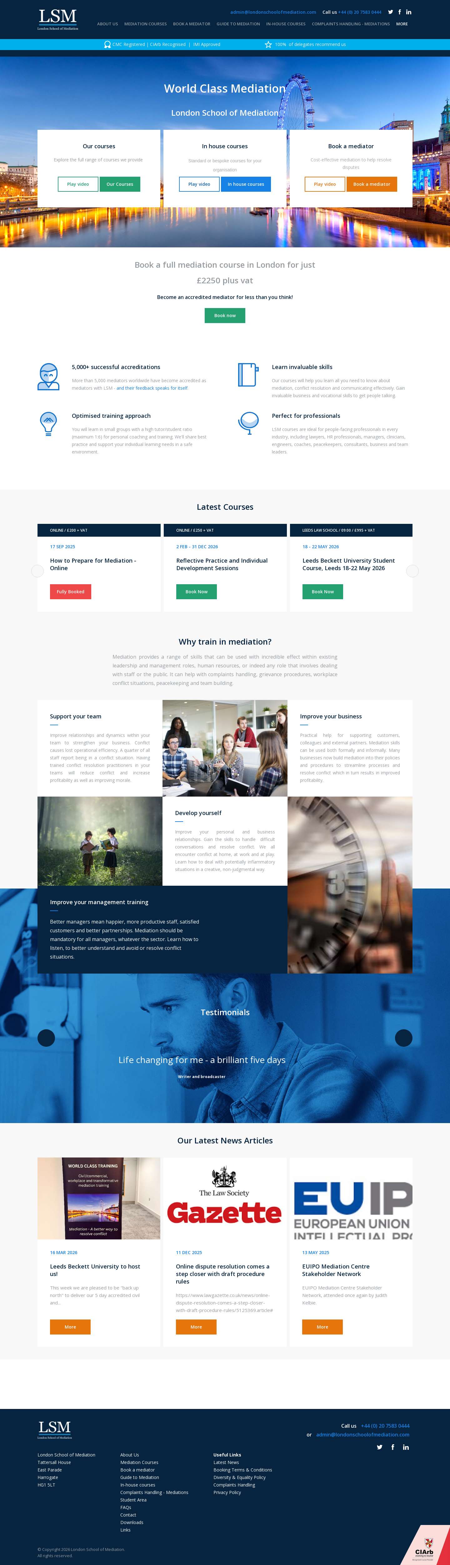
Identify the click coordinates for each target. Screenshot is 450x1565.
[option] (162, 44)
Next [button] (412, 571)
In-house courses (286, 24)
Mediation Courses (145, 24)
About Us (107, 24)
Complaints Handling (234, 1485)
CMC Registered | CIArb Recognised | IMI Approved (162, 44)
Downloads (131, 1522)
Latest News (226, 1462)
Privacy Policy (227, 1492)
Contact (128, 1515)
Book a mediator (191, 24)
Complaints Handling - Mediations (351, 24)
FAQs (125, 1507)
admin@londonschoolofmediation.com (273, 12)
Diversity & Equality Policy (239, 1477)
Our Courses (120, 184)
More (402, 24)
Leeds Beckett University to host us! (95, 1270)
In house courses (246, 184)
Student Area (133, 1500)
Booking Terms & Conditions (242, 1470)
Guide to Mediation (238, 24)
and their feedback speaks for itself (152, 388)
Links (125, 1530)
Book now (225, 315)
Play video (78, 184)
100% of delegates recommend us (305, 44)
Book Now (197, 592)
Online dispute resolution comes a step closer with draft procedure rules (223, 1274)
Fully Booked (70, 592)
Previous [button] (37, 571)
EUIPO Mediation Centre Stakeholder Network (336, 1270)
